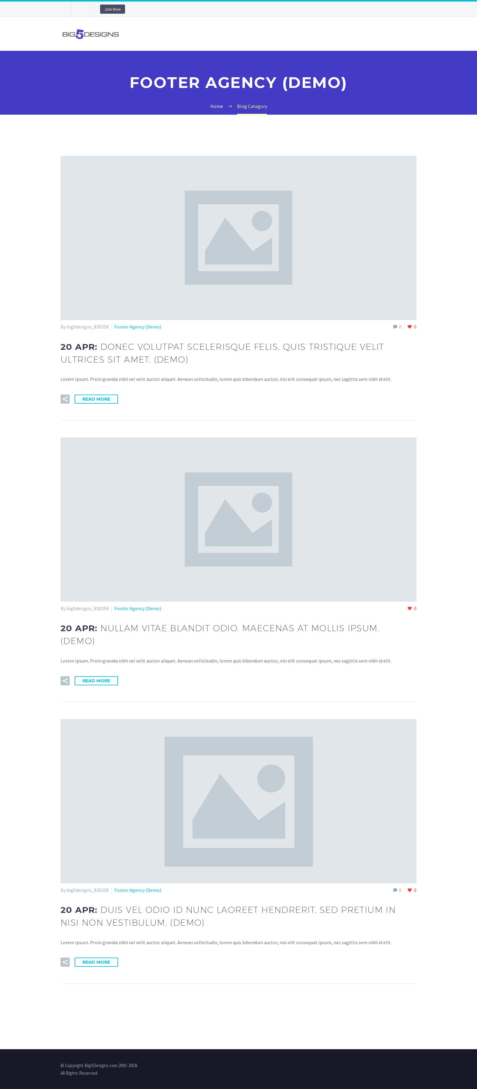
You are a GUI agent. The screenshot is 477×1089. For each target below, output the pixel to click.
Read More (96, 399)
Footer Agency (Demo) (137, 327)
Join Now (112, 9)
